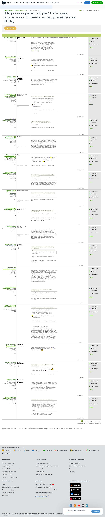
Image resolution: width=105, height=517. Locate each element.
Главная (6, 10)
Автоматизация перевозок (13, 447)
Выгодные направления (9, 477)
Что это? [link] (68, 512)
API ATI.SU (6, 453)
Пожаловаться (94, 44)
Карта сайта (6, 495)
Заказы (17, 450)
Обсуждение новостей (20, 10)
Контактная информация (77, 466)
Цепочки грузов (92, 450)
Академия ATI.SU (7, 466)
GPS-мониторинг (60, 450)
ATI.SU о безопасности (43, 463)
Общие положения (8, 492)
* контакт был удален (22, 165)
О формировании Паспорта (44, 474)
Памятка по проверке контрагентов (47, 466)
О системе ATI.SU (74, 463)
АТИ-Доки (47, 450)
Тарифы (71, 471)
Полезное (6, 460)
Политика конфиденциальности (12, 490)
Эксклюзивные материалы (10, 487)
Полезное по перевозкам (43, 487)
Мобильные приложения (79, 481)
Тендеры (36, 450)
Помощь (38, 481)
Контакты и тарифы (77, 460)
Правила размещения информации (90, 10)
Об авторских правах (62, 513)
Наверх (91, 47)
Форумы (11, 10)
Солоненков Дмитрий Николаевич (20, 78)
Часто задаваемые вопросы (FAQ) (46, 490)
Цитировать (94, 41)
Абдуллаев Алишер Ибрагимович (21, 346)
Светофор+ (39, 469)
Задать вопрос (42, 496)
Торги (27, 450)
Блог (3, 484)
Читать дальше (35, 50)
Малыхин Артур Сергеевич (21, 208)
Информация (7, 481)
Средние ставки (7, 474)
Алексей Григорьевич (20, 57)
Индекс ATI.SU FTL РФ (9, 471)
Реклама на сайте (75, 469)
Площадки (6, 450)
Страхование (40, 471)
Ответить (10, 28)
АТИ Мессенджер (76, 450)
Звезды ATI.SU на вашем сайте (12, 469)
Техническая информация (43, 492)
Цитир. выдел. (94, 38)
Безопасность (41, 460)
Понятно (96, 511)
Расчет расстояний (8, 463)
